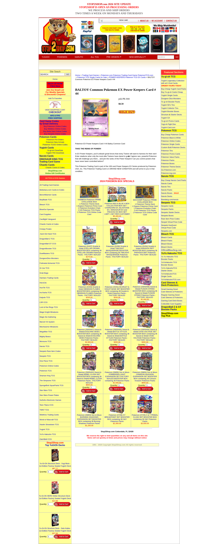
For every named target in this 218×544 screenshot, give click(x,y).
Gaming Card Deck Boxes (171, 301)
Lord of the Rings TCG (49, 307)
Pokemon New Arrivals (55, 142)
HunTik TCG (45, 288)
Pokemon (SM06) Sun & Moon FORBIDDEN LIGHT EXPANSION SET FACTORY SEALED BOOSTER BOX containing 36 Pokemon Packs (117, 375)
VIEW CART (123, 20)
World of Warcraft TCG (49, 420)
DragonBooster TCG (48, 248)
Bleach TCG (45, 204)
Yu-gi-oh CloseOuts (55, 150)
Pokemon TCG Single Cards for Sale (92, 77)
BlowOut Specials (47, 209)
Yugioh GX (165, 118)
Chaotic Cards (47, 165)
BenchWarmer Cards (48, 195)
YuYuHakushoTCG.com (170, 279)
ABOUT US (144, 21)
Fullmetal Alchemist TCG (50, 263)
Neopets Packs (167, 209)
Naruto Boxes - (170, 193)
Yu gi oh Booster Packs (170, 102)
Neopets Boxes (167, 216)
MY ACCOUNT (157, 21)
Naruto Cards (47, 156)
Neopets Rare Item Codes (50, 351)
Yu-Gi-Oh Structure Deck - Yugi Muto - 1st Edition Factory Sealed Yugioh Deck (55, 463)
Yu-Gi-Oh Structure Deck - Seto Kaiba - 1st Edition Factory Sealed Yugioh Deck (55, 528)
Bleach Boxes (166, 244)
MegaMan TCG (46, 332)
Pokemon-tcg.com (168, 173)
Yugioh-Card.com (168, 127)
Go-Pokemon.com (168, 170)
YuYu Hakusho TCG (48, 434)
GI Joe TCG (44, 268)
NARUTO (79, 57)
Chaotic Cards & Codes (55, 167)
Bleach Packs (166, 241)
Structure (165, 115)
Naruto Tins (165, 187)
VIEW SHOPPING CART (55, 110)
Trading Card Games (90, 75)
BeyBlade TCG (46, 200)
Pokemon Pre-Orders (55, 140)
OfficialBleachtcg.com (171, 250)
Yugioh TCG (45, 429)
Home (55, 79)
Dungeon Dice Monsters (171, 98)
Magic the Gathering (48, 317)
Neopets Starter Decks (170, 212)
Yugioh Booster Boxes (170, 111)
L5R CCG (44, 302)
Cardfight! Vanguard (48, 219)
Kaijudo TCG (45, 297)
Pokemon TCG (46, 371)
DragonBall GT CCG (48, 244)
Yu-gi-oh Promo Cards (170, 121)
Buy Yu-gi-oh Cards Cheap (172, 92)
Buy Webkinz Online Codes (55, 129)
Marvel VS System (47, 322)
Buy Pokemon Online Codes (55, 126)
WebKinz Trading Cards (49, 415)
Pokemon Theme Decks (171, 167)
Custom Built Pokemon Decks (173, 147)
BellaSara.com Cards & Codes (52, 190)
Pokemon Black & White (171, 138)
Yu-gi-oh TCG (168, 76)
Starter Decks (176, 115)
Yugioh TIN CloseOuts (55, 153)
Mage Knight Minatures (49, 312)
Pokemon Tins (167, 151)
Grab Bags (44, 273)
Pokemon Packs (167, 160)
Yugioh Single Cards (169, 95)
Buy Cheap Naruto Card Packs (173, 180)
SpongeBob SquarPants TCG (51, 385)
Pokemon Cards (48, 137)
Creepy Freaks (46, 229)
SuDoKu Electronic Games (50, 400)
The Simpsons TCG (48, 380)
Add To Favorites (55, 98)
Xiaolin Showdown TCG (49, 424)
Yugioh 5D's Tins (168, 105)
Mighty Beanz (45, 336)
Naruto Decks (166, 196)
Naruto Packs (166, 190)
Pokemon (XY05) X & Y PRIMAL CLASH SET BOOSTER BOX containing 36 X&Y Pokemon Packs (145, 417)
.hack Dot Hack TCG (48, 234)
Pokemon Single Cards (170, 144)
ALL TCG (95, 57)
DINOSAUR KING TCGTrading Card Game (51, 160)
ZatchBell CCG (46, 439)
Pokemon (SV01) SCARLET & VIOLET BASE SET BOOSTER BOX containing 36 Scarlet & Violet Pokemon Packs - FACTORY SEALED (117, 290)
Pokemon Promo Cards (170, 154)
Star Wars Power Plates (49, 395)
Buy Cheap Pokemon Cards (172, 135)
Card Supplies (45, 214)
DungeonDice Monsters (49, 258)
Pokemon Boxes (168, 163)
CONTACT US (171, 21)
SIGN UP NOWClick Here (55, 84)
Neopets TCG (45, 356)
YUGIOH (45, 57)
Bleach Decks (166, 247)
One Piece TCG (46, 361)
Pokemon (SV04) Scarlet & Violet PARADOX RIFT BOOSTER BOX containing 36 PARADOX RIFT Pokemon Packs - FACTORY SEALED (145, 249)
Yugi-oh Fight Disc (168, 124)
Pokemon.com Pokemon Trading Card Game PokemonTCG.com (127, 75)
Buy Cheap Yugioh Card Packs (173, 89)
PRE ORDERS (113, 57)
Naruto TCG (44, 346)
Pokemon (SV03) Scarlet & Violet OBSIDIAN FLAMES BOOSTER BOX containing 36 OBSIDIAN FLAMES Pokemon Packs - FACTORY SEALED (89, 290)
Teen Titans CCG (47, 405)
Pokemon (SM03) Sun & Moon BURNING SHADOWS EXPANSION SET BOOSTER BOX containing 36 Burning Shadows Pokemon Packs (89, 418)
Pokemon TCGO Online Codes (55, 145)
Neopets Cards (167, 206)
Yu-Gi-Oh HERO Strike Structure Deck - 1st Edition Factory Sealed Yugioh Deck (55, 495)
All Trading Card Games (49, 185)
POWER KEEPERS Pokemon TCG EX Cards (127, 77)
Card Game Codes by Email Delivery (49, 122)
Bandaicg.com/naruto (169, 199)
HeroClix (43, 283)
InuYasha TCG (46, 292)
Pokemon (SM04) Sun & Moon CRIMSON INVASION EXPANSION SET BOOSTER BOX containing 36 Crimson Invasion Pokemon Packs (145, 375)
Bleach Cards (166, 237)
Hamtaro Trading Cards (49, 278)
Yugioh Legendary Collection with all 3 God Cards (172, 83)
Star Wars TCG (46, 390)
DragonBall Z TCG (47, 239)
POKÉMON (62, 57)
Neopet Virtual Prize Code (171, 222)
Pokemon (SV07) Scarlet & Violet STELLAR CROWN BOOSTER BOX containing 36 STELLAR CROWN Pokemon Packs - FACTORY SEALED (89, 249)
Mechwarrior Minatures (49, 327)
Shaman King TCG (47, 376)
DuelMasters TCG (47, 253)
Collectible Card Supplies (171, 304)
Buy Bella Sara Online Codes (55, 131)
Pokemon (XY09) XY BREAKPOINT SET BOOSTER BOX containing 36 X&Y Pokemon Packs (117, 417)
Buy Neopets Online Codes (55, 134)
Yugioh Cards (47, 148)
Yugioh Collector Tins (169, 108)
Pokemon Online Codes (49, 366)
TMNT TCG (44, 410)
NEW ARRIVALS (137, 57)
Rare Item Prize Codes (170, 219)
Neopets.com (166, 231)
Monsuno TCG (45, 341)
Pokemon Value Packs (170, 157)
